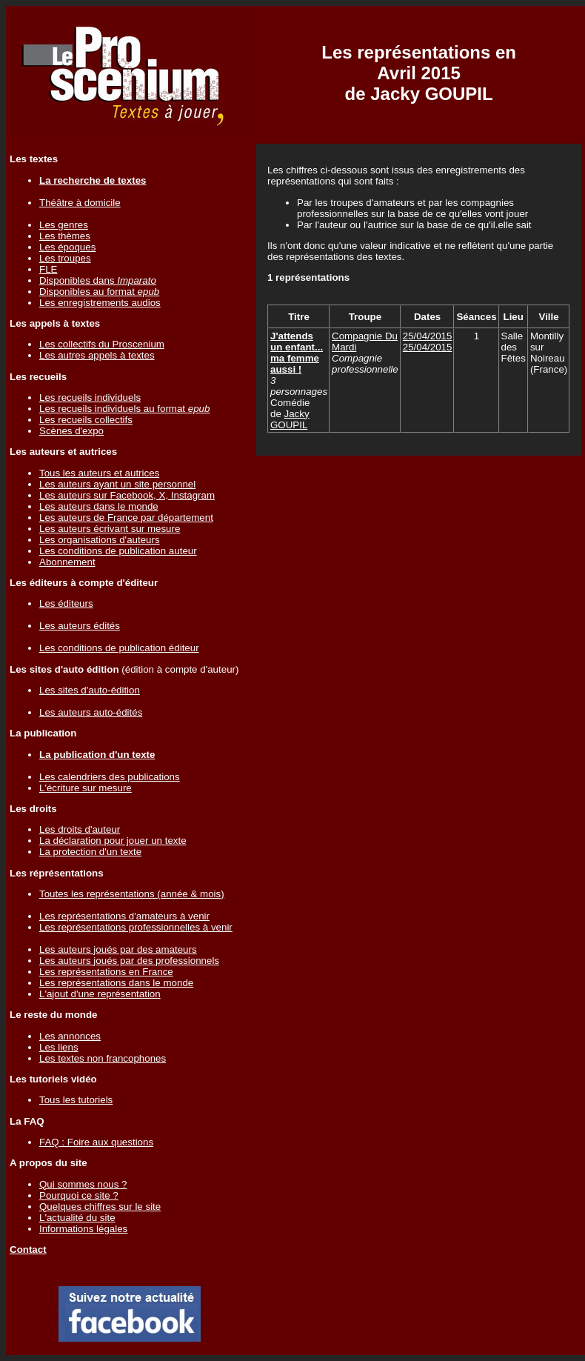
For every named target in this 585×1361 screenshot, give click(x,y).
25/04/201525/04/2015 (427, 341)
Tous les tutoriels (76, 1099)
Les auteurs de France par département (126, 517)
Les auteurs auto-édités (90, 712)
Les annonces (70, 1036)
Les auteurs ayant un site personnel (117, 484)
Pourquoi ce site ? (78, 1195)
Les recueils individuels (90, 397)
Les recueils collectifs (86, 419)
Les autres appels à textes (97, 355)
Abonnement (67, 562)
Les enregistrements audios (100, 302)
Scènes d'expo (71, 430)
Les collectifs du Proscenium (101, 344)
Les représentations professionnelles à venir (136, 927)
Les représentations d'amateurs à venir (124, 916)
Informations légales (83, 1228)
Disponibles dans (97, 280)
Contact (28, 1249)
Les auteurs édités (79, 625)
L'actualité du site (77, 1217)
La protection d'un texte (90, 851)
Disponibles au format (99, 291)
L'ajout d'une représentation (100, 993)
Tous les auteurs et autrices (99, 473)
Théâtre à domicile (80, 202)
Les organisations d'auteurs (99, 539)
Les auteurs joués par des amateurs (118, 949)
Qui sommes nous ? (83, 1184)
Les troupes (65, 258)
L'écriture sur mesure (85, 787)
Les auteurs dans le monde (98, 506)
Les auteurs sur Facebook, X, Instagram (127, 495)
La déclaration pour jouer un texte (113, 840)
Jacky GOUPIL (290, 419)
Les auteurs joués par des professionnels (129, 960)
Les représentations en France (106, 971)
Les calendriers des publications (109, 776)
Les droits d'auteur (79, 829)
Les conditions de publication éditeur (119, 647)
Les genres (63, 224)
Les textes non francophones (102, 1058)
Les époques (67, 247)
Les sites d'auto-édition (89, 690)
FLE (48, 269)
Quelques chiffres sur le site (100, 1206)
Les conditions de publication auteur (118, 550)
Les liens (58, 1047)
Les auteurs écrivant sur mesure (109, 528)
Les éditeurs (66, 603)
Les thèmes (64, 236)
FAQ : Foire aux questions (96, 1142)
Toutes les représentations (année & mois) (131, 893)
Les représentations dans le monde (116, 982)
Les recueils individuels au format (124, 408)
